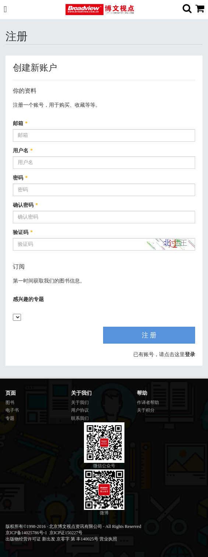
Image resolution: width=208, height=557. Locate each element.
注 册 (149, 335)
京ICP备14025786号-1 (26, 532)
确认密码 (25, 205)
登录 (190, 354)
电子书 (12, 410)
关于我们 (80, 402)
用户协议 (80, 410)
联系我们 (80, 418)
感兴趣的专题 (28, 299)
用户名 (23, 150)
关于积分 (146, 410)
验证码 (23, 232)
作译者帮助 (148, 402)
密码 (20, 178)
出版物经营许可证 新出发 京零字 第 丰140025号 (52, 539)
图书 (10, 402)
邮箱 (20, 123)
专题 (10, 418)
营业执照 (108, 539)
